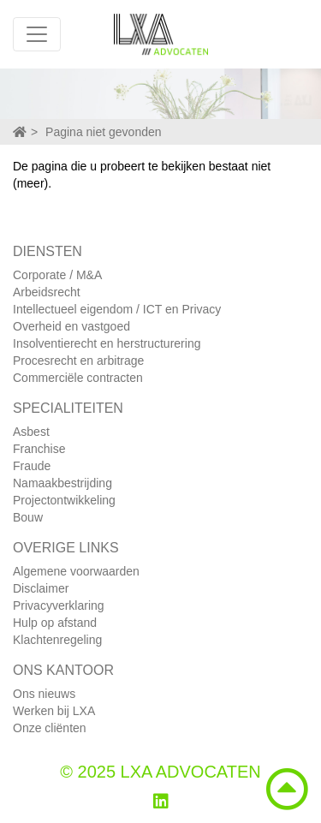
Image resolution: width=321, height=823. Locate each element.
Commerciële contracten (78, 378)
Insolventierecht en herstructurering (106, 343)
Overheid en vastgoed (71, 326)
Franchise (39, 449)
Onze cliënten (49, 728)
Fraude (32, 466)
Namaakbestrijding (62, 483)
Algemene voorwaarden (76, 571)
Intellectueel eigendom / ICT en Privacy (117, 309)
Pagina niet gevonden (103, 132)
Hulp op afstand (55, 622)
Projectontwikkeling (64, 500)
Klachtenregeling (57, 640)
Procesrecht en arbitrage (78, 360)
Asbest (31, 431)
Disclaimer (40, 588)
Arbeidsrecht (46, 292)
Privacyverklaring (58, 605)
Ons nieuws (44, 694)
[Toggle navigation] (37, 34)
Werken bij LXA (54, 711)
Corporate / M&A (57, 275)
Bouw (28, 517)
